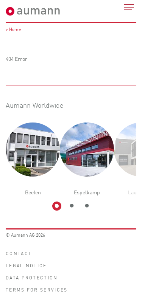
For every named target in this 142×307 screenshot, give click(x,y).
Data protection (32, 277)
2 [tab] (71, 206)
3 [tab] (87, 206)
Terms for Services (36, 289)
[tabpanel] (33, 159)
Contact (19, 253)
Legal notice (26, 265)
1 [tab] (56, 206)
